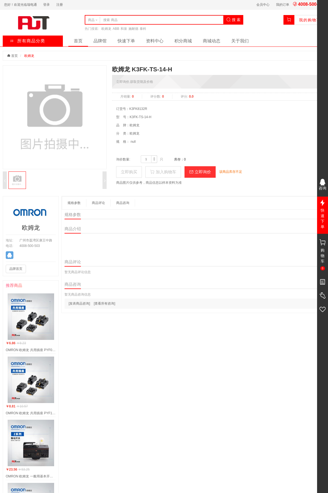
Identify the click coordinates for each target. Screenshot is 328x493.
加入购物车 (163, 172)
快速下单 (126, 41)
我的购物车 (310, 20)
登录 (46, 5)
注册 (59, 5)
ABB (116, 29)
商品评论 (98, 203)
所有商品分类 (27, 41)
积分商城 (183, 41)
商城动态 (211, 41)
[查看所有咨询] (104, 303)
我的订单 (282, 5)
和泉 (124, 29)
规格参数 (74, 203)
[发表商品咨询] (79, 303)
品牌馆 (100, 41)
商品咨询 (122, 203)
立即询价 (200, 172)
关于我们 (240, 41)
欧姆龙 (106, 29)
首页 (78, 41)
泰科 (143, 29)
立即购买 (129, 172)
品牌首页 (15, 269)
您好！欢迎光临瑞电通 (20, 5)
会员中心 (263, 5)
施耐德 (133, 29)
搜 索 (233, 19)
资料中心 (154, 41)
